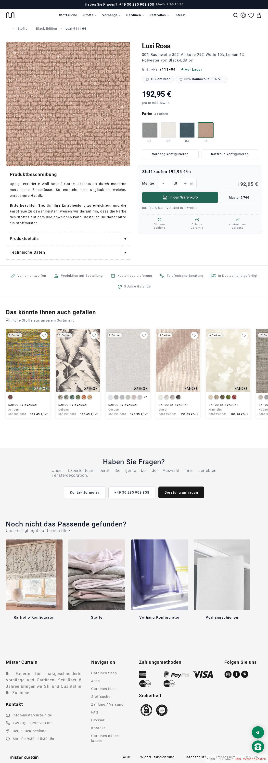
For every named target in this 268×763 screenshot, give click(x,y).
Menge (200, 183)
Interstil (181, 15)
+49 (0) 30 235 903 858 (33, 723)
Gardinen (133, 15)
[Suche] (235, 15)
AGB (126, 757)
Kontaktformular (84, 492)
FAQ (94, 712)
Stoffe (88, 15)
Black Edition (46, 28)
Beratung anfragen (181, 492)
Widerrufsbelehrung (157, 757)
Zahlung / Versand (107, 704)
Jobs (95, 681)
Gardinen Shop (104, 673)
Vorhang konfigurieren (170, 154)
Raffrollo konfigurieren (230, 154)
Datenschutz (195, 757)
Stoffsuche (68, 15)
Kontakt (98, 728)
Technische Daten (27, 252)
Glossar (98, 720)
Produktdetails (24, 238)
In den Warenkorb (180, 197)
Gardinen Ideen (104, 689)
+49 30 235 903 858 (136, 4)
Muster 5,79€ (239, 198)
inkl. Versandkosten (250, 759)
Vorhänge (110, 15)
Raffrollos (158, 15)
